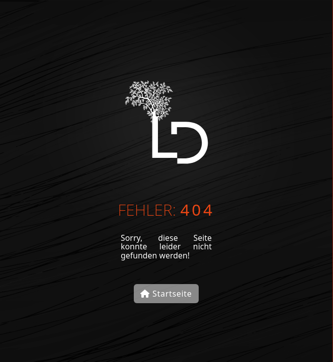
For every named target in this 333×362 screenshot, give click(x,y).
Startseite (166, 293)
